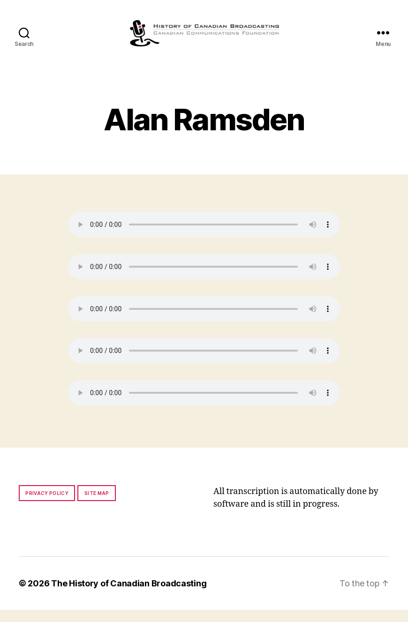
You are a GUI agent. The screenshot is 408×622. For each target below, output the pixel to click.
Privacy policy (46, 505)
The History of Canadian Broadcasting (128, 595)
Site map (96, 505)
